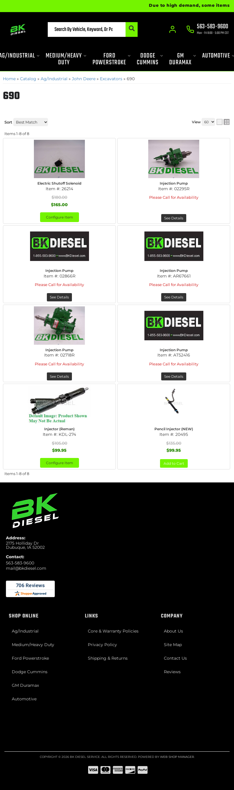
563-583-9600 (20, 563)
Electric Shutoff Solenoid (59, 183)
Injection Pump (174, 183)
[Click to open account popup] (172, 29)
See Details (173, 218)
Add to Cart (174, 463)
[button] (93, 29)
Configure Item (59, 217)
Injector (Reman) (59, 429)
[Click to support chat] (207, 30)
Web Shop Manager (177, 757)
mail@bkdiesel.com (26, 568)
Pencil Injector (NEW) (173, 429)
